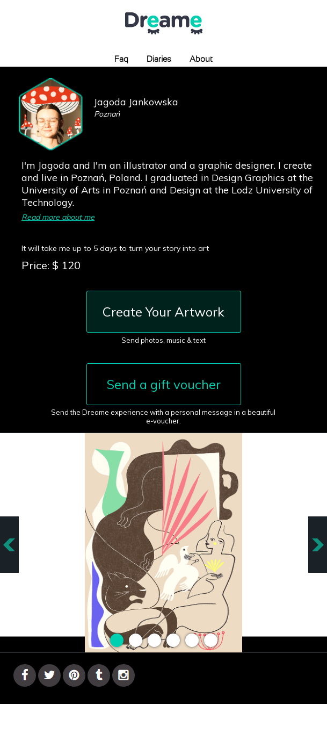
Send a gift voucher (164, 384)
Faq (121, 59)
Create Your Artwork (163, 312)
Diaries (159, 59)
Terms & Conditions (221, 718)
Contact (165, 718)
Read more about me (58, 217)
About (201, 59)
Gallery (133, 718)
